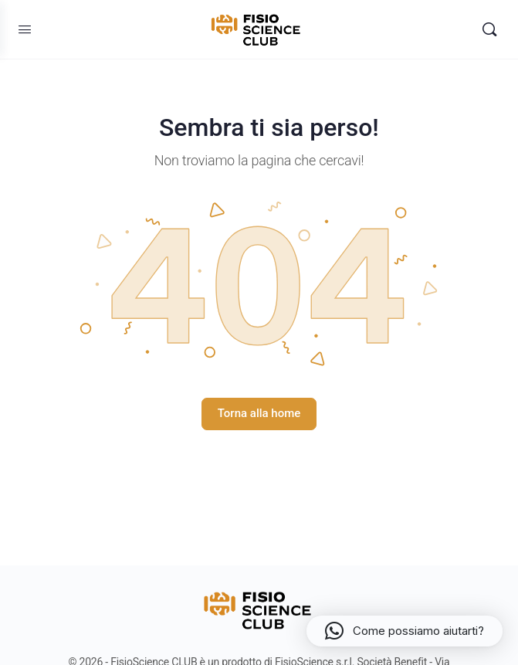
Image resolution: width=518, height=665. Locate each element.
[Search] (489, 29)
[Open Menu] (24, 29)
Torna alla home (259, 413)
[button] (404, 631)
